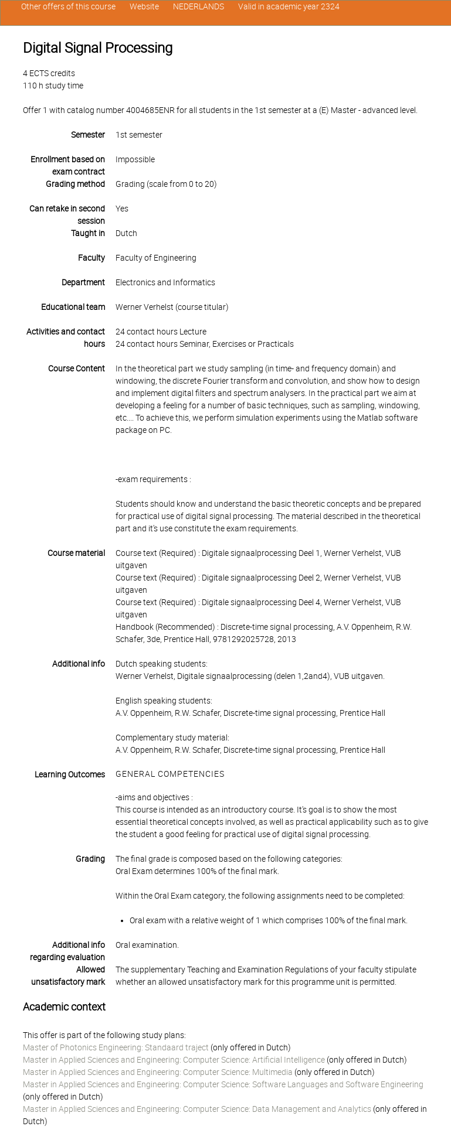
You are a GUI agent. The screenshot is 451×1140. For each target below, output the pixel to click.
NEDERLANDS (198, 6)
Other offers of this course (68, 6)
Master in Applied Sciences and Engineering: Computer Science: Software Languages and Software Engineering (223, 1084)
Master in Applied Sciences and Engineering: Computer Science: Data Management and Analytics (197, 1109)
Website (144, 6)
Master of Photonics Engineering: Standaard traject (116, 1047)
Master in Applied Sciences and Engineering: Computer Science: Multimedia (158, 1072)
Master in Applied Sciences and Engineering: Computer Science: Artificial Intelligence (174, 1059)
